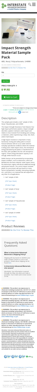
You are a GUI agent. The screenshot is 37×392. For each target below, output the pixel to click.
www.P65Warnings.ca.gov (25, 295)
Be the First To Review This (17, 68)
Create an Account (16, 110)
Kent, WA (32, 385)
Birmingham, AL (20, 386)
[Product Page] (10, 185)
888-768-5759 (20, 379)
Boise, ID (6, 386)
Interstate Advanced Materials (16, 367)
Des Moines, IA (29, 386)
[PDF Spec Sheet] (11, 181)
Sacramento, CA (7, 385)
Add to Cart (10, 97)
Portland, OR (18, 388)
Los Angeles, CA (24, 385)
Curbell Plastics (29, 367)
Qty (2, 72)
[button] (34, 7)
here (9, 263)
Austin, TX (12, 386)
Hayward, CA (15, 385)
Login (5, 110)
